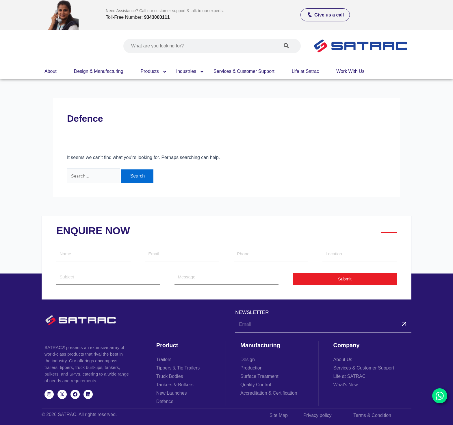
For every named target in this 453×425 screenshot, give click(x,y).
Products (150, 71)
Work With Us (350, 71)
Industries (186, 71)
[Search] (286, 46)
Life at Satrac (305, 71)
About (50, 71)
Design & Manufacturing (98, 71)
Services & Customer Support (243, 71)
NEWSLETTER (252, 312)
